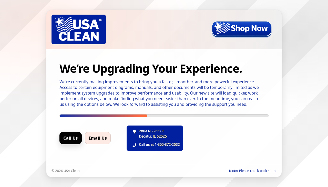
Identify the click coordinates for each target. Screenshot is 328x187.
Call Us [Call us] (70, 138)
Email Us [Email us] (98, 138)
